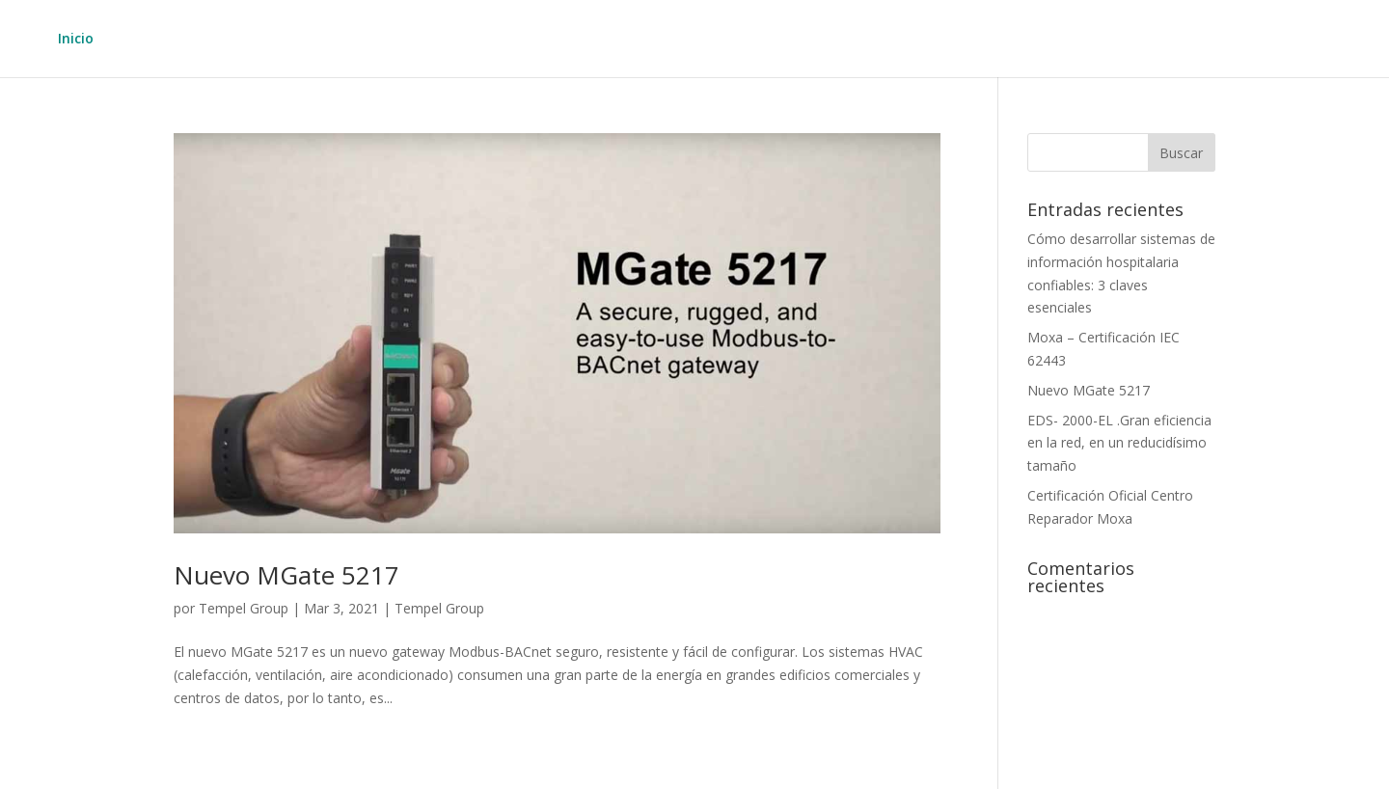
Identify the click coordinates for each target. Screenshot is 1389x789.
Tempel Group (243, 608)
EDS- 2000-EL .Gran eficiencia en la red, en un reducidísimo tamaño (1119, 443)
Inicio (76, 39)
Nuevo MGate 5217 (286, 575)
